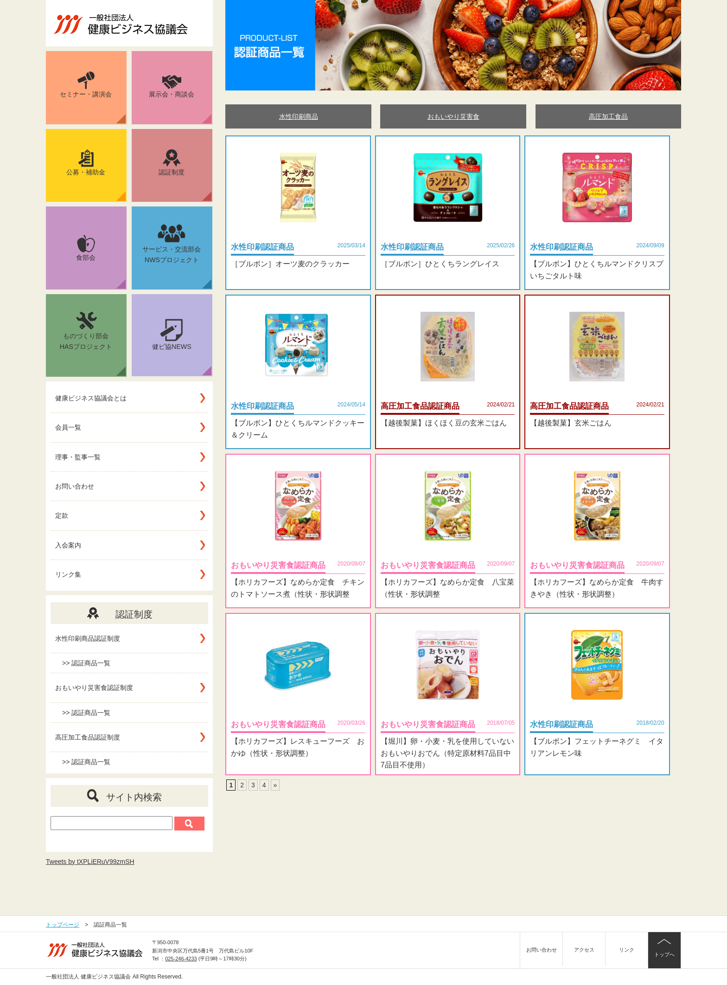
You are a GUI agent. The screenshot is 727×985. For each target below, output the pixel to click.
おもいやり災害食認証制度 (94, 687)
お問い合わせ (74, 486)
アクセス (584, 950)
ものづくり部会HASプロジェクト (93, 342)
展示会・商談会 (180, 99)
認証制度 (185, 175)
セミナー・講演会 (93, 97)
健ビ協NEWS (181, 347)
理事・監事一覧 (78, 457)
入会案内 (68, 545)
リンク (626, 950)
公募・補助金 (96, 175)
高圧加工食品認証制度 (87, 737)
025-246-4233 (181, 958)
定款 (61, 515)
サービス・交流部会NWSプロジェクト (176, 256)
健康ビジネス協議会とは (91, 398)
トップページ (62, 924)
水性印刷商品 (298, 116)
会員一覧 (68, 427)
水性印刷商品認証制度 (87, 638)
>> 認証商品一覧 (86, 663)
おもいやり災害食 (453, 116)
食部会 (101, 262)
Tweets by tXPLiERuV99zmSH (90, 861)
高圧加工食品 (608, 116)
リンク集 (68, 574)
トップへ (664, 954)
